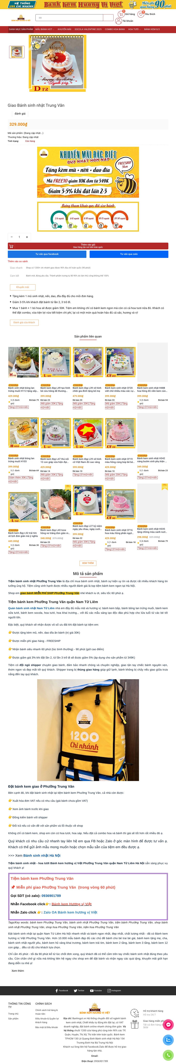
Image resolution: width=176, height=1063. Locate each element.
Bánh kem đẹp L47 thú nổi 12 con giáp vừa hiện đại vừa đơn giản (87, 378)
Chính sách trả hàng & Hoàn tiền (46, 931)
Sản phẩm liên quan (88, 255)
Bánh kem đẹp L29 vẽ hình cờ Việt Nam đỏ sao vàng (119, 378)
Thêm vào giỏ (129, 157)
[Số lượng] (101, 149)
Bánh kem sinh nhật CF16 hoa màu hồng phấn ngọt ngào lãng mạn (151, 449)
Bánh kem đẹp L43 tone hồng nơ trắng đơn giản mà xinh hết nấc (87, 449)
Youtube (96, 910)
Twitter (78, 910)
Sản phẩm (13, 938)
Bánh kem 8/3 (152, 29)
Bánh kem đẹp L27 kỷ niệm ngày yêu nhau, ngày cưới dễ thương (119, 445)
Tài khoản (124, 21)
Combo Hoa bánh (115, 29)
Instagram (116, 910)
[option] (57, 63)
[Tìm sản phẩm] (69, 17)
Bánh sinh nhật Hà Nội (42, 775)
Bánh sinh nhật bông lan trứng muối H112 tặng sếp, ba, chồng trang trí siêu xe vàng (55, 307)
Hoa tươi (134, 29)
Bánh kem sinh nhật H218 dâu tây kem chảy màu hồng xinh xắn (23, 448)
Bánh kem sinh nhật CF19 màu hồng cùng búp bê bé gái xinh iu (151, 378)
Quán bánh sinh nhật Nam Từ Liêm (31, 527)
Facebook (59, 910)
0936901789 (51, 815)
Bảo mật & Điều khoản (43, 949)
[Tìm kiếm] (108, 17)
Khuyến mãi (64, 29)
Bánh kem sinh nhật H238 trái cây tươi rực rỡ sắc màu (23, 378)
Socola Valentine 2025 (88, 29)
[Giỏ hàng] (126, 14)
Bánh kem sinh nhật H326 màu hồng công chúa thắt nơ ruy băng (22, 307)
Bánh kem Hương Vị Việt (85, 996)
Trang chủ (13, 933)
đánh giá (102, 45)
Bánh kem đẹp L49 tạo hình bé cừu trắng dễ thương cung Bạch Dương (87, 307)
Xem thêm (88, 482)
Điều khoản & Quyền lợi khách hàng (46, 940)
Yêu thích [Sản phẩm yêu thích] (146, 14)
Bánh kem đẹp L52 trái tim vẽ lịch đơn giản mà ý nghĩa (55, 452)
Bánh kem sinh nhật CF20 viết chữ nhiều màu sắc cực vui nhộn (152, 307)
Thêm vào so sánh (100, 173)
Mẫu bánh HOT (44, 29)
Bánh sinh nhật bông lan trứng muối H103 (54, 378)
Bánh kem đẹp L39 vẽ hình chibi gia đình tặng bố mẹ (119, 307)
